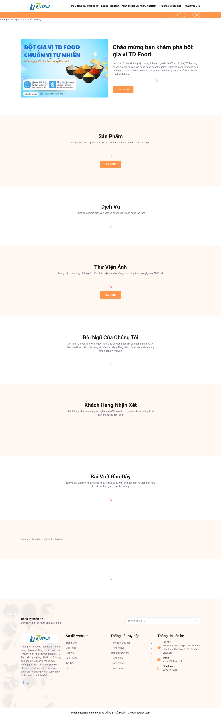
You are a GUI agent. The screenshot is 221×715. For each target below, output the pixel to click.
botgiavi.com (143, 712)
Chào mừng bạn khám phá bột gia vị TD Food (153, 51)
